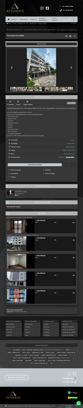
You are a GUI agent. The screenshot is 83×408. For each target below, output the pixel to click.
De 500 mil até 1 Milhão (69, 332)
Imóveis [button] (13, 19)
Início (9, 23)
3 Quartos (46, 329)
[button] (12, 67)
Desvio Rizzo (10, 324)
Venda (14, 23)
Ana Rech (9, 332)
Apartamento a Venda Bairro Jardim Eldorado (19, 217)
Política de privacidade (68, 406)
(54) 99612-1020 (67, 6)
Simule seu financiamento (43, 19)
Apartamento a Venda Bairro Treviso (17, 270)
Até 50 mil (65, 324)
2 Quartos (46, 327)
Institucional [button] (23, 19)
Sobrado (27, 327)
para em (66, 352)
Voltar (74, 23)
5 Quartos (46, 335)
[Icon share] (42, 8)
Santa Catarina (11, 327)
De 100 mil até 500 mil (69, 329)
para (26, 352)
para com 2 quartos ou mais (58, 357)
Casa (26, 329)
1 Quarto (46, 324)
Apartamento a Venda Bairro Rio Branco (18, 253)
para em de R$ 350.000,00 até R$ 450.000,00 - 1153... (38, 349)
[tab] (11, 43)
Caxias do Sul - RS (23, 23)
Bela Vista (9, 329)
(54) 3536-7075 (68, 10)
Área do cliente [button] (54, 19)
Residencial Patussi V (13, 288)
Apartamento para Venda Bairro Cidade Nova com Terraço (23, 235)
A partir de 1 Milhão (68, 335)
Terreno (27, 332)
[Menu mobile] (8, 19)
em (14, 352)
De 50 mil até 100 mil (68, 327)
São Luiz (9, 335)
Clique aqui (10, 311)
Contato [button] (33, 19)
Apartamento (33, 23)
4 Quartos (46, 332)
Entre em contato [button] (16, 377)
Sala (26, 335)
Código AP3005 (42, 23)
